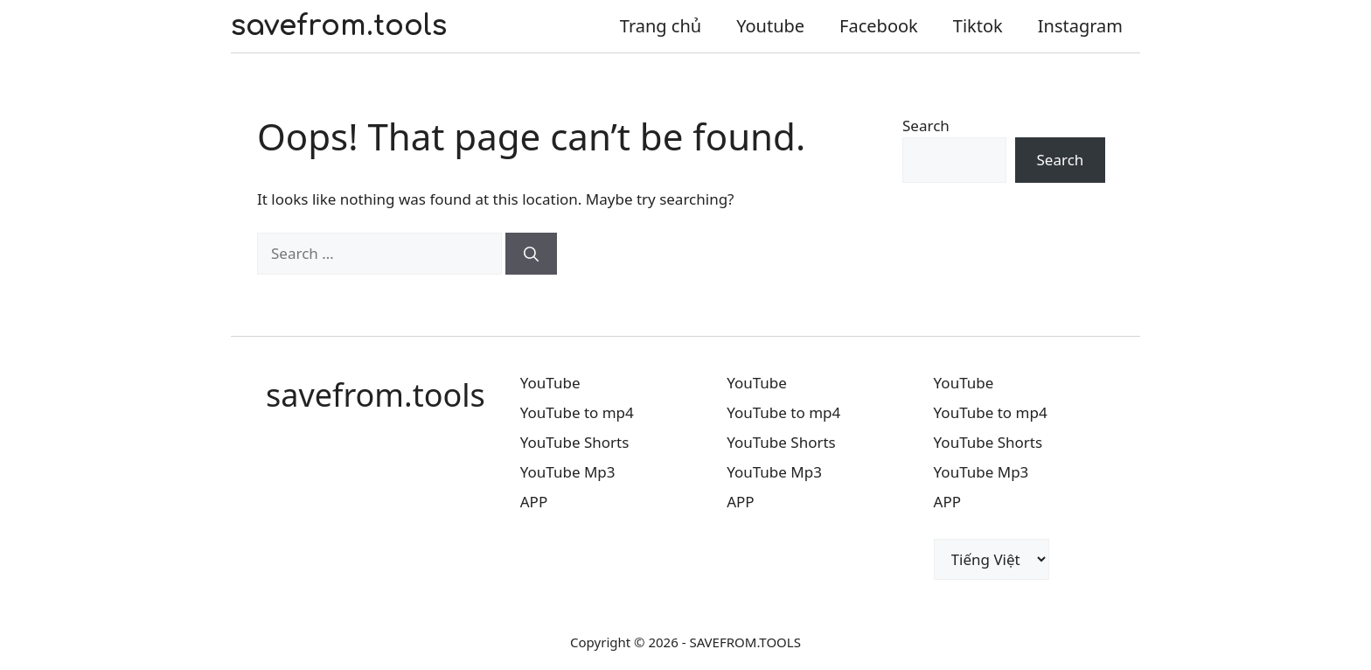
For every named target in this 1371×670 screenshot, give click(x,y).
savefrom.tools (339, 25)
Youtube (770, 26)
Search (926, 125)
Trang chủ (660, 26)
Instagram (1080, 26)
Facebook (878, 26)
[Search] (531, 254)
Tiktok (978, 26)
